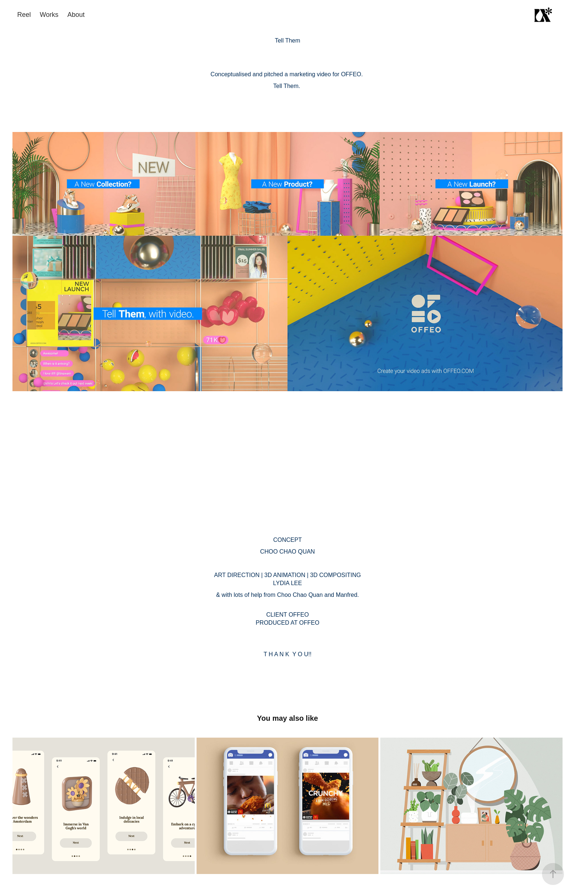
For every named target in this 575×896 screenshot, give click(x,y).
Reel (24, 14)
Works (49, 14)
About (76, 14)
